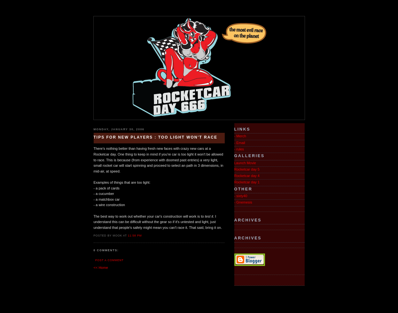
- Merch (240, 136)
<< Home (101, 267)
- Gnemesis (243, 202)
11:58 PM (135, 235)
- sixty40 (240, 196)
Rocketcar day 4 (247, 176)
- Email (239, 143)
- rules (239, 149)
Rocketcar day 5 (247, 169)
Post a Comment (109, 260)
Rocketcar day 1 (247, 182)
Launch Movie (245, 163)
